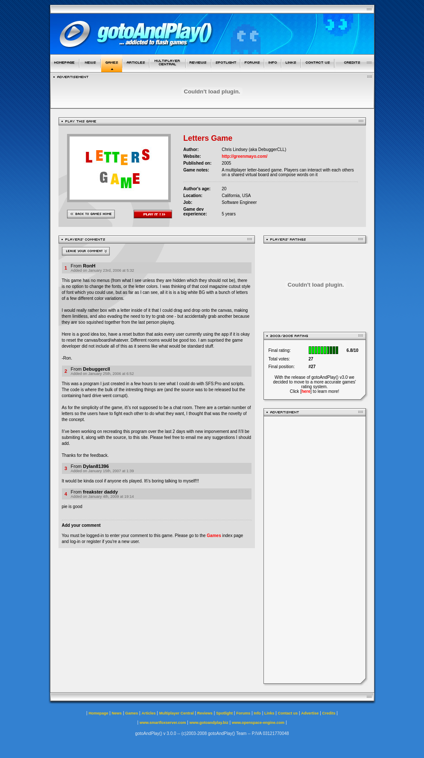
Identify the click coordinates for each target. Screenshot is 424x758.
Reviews (205, 713)
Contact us (288, 713)
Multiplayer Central (176, 713)
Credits (329, 713)
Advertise (310, 713)
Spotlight (224, 713)
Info (257, 713)
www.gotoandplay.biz (209, 722)
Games (214, 535)
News (117, 713)
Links (269, 713)
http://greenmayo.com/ (244, 156)
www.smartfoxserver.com (163, 722)
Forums (243, 713)
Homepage (98, 713)
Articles (148, 713)
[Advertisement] (315, 550)
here (305, 391)
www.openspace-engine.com (258, 722)
